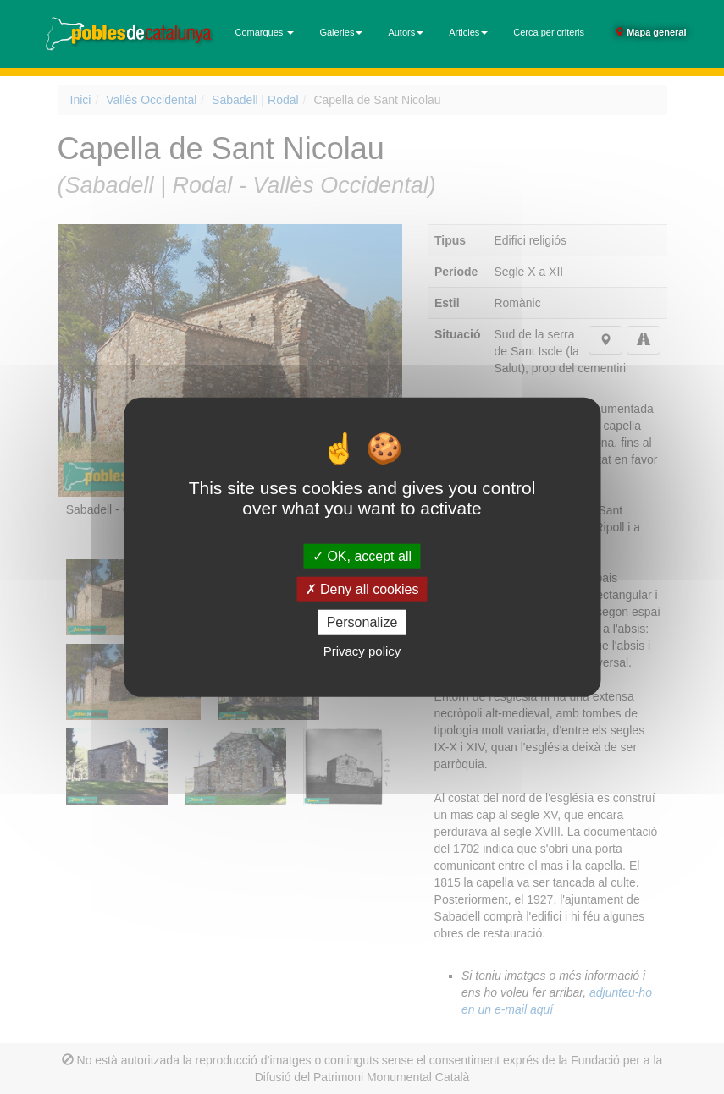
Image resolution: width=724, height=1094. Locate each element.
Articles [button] (468, 32)
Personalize (362, 622)
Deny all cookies (362, 588)
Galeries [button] (340, 32)
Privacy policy (362, 651)
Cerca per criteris (548, 32)
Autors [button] (405, 32)
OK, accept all (362, 555)
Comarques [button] (265, 32)
